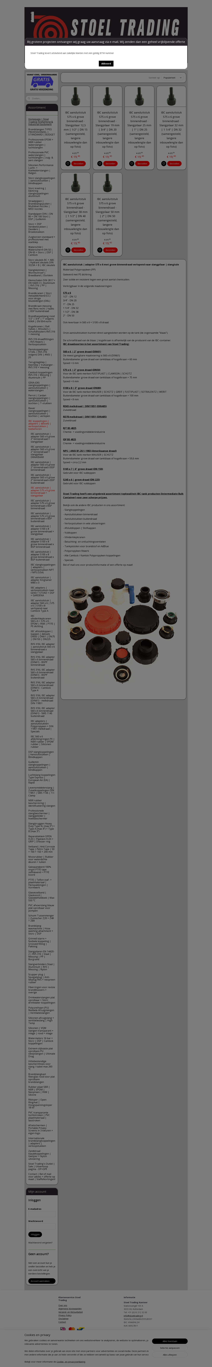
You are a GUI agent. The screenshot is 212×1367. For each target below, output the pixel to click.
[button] (106, 63)
